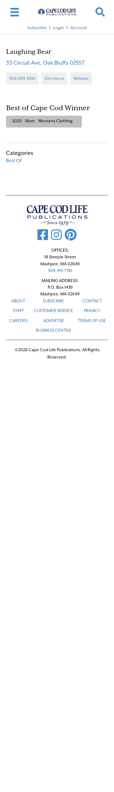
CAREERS (18, 320)
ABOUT (18, 300)
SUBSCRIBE (53, 300)
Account (79, 27)
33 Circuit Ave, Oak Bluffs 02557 (45, 62)
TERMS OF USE (92, 320)
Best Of (14, 160)
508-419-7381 (60, 270)
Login (58, 27)
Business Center (53, 330)
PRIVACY (92, 310)
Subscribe (37, 27)
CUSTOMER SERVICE (53, 310)
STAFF (18, 310)
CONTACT (92, 300)
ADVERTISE (53, 320)
